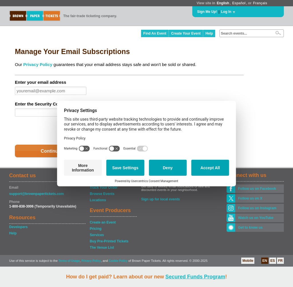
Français (260, 3)
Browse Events (102, 194)
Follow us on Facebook (257, 189)
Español (239, 3)
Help (209, 33)
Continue (50, 151)
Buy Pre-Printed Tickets (109, 241)
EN (264, 261)
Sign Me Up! (207, 12)
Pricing (96, 229)
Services (97, 235)
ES (272, 261)
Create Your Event (186, 33)
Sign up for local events (160, 199)
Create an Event (103, 222)
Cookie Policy (118, 260)
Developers (18, 227)
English (223, 3)
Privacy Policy (37, 64)
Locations (98, 200)
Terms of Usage (69, 260)
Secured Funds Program (195, 277)
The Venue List (102, 248)
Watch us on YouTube (256, 218)
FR (280, 261)
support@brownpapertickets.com (36, 194)
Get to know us (250, 228)
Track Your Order (104, 188)
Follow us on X (250, 198)
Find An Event (154, 33)
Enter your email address (40, 82)
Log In (226, 12)
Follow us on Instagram (257, 208)
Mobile (247, 261)
